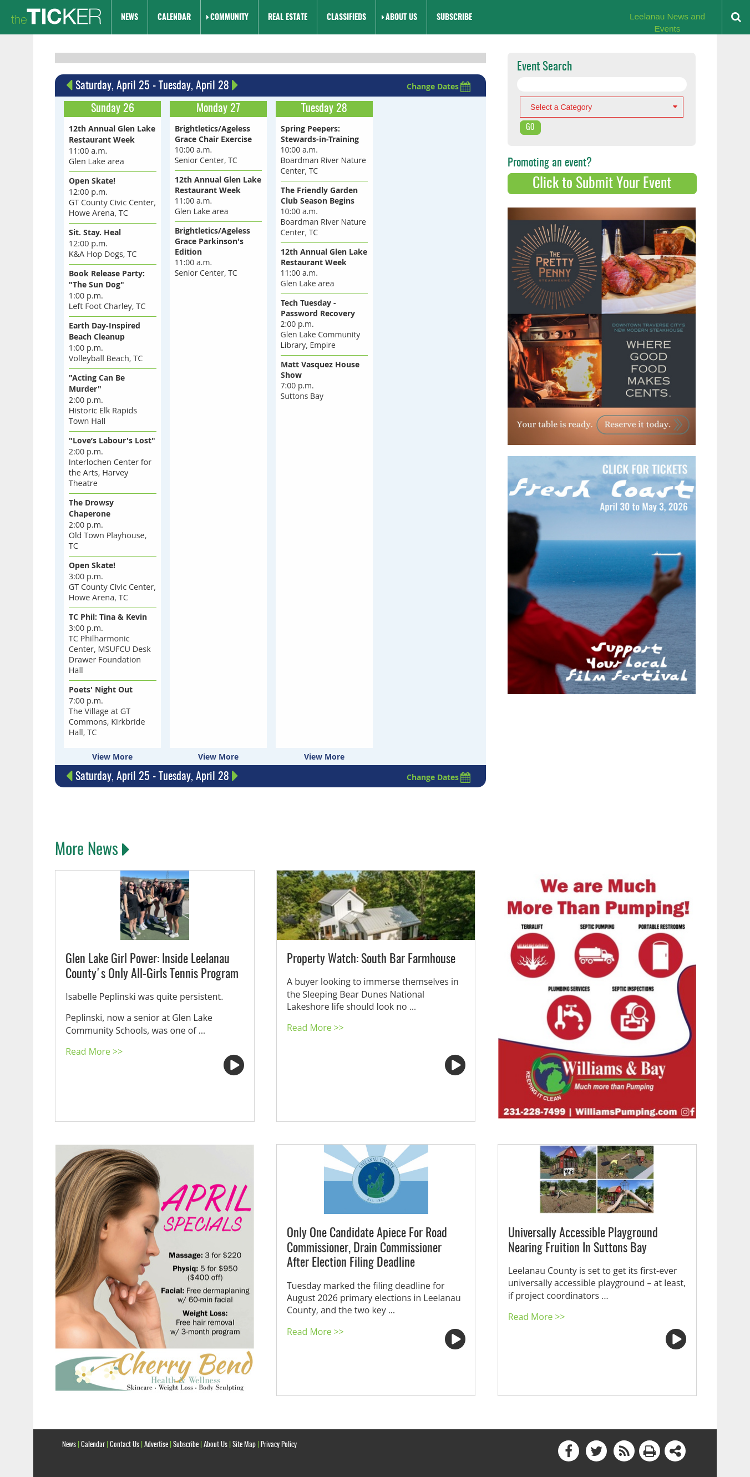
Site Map (244, 1413)
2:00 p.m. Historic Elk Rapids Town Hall (102, 393)
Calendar (174, 18)
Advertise (156, 1413)
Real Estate (287, 18)
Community (229, 18)
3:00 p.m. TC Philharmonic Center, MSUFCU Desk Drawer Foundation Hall (112, 619)
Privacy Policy (279, 1413)
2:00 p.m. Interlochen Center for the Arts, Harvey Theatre (112, 455)
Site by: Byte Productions (375, 1462)
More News (90, 819)
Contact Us (124, 1413)
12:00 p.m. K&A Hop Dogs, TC (102, 240)
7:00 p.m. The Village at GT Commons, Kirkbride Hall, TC (106, 680)
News (129, 18)
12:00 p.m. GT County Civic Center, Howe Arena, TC (111, 195)
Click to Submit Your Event (602, 183)
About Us (401, 18)
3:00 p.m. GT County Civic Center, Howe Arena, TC (111, 563)
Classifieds (346, 18)
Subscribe (454, 18)
